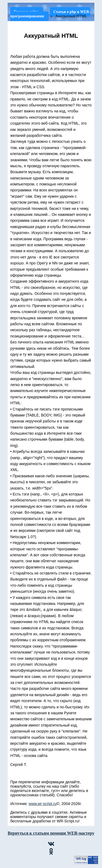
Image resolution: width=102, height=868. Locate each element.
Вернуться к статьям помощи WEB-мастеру (51, 833)
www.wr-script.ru (43, 803)
